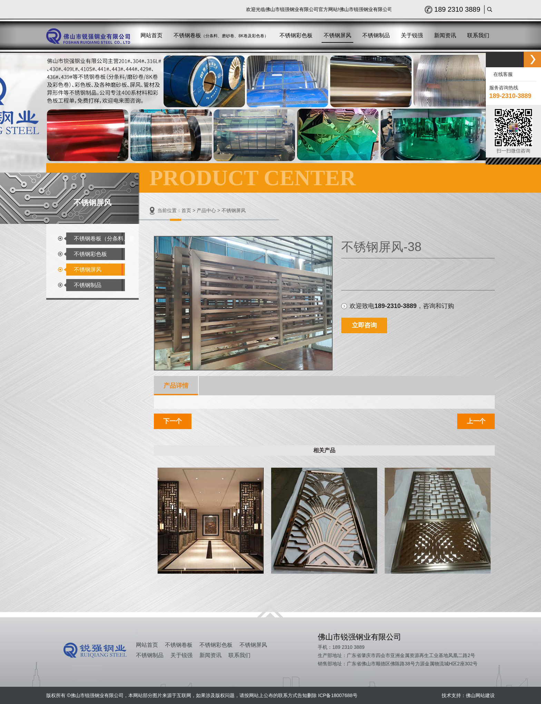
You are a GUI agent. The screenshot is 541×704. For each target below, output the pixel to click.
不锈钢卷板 (179, 645)
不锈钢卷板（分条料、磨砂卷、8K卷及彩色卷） (104, 240)
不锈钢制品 (87, 285)
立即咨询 (364, 325)
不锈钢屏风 (87, 269)
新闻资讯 (210, 655)
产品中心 (206, 210)
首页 (186, 210)
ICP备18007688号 (337, 695)
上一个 (476, 421)
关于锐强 (181, 655)
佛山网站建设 (480, 695)
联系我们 (239, 655)
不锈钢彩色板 (90, 254)
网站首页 (147, 645)
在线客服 (502, 74)
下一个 (172, 421)
